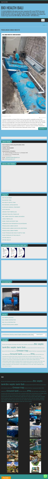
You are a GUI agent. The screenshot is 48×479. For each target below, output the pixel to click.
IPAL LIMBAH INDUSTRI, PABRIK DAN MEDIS (11, 34)
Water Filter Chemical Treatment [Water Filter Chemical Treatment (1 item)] (26, 401)
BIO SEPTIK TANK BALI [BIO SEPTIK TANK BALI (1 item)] (37, 347)
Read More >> (42, 128)
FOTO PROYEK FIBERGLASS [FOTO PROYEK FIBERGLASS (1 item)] (10, 351)
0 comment (42, 117)
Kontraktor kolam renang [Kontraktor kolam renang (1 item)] (36, 356)
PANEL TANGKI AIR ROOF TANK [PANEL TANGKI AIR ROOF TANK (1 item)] (15, 358)
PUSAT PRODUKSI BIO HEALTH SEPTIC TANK (13, 233)
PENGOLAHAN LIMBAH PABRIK (10, 230)
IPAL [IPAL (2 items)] (33, 354)
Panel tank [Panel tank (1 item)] (23, 358)
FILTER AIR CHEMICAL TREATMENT (11, 207)
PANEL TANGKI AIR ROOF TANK (10, 221)
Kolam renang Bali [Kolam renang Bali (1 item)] (28, 356)
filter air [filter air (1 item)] (3, 351)
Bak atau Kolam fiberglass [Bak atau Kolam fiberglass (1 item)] (7, 344)
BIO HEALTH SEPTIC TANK (9, 202)
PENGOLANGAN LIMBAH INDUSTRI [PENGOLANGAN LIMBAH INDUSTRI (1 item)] (33, 359)
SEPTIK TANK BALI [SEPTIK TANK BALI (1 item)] (7, 362)
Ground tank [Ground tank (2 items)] (16, 354)
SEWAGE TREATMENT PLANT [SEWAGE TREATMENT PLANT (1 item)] (17, 362)
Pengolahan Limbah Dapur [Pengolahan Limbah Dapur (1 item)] (39, 358)
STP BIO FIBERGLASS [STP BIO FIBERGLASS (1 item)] (24, 364)
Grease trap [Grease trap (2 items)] (22, 350)
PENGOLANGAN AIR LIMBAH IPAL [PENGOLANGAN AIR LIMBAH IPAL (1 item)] (19, 359)
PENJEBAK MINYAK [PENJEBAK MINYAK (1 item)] (19, 361)
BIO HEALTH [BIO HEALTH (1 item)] (19, 344)
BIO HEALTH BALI (12, 7)
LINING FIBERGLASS (7, 218)
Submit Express (39, 334)
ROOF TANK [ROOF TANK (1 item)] (40, 361)
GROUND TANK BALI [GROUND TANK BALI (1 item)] (26, 354)
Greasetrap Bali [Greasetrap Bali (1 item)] (39, 351)
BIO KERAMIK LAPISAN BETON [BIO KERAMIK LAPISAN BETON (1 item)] (28, 344)
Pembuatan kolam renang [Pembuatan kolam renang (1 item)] (30, 358)
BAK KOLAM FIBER (7, 197)
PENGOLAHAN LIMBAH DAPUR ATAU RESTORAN (14, 228)
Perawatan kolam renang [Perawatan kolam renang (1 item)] (27, 361)
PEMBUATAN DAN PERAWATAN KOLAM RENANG (14, 223)
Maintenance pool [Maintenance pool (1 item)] (5, 358)
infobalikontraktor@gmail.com (13, 157)
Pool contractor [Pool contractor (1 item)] (34, 361)
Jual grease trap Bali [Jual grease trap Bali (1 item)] (21, 356)
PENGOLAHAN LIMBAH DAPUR (10, 226)
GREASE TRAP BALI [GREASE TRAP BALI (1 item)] (32, 351)
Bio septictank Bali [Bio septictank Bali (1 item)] (29, 347)
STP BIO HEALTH (6, 237)
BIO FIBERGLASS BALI (8, 317)
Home (44, 25)
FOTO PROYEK (6, 209)
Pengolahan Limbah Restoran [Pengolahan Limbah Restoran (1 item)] (7, 359)
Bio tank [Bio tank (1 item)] (43, 347)
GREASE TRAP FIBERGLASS (9, 211)
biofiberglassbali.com (10, 159)
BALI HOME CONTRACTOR (9, 320)
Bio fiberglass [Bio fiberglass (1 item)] (14, 344)
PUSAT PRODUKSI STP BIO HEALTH (11, 235)
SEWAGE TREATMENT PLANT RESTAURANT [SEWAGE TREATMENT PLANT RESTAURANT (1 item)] (10, 364)
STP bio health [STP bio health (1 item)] (30, 364)
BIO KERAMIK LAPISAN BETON (10, 204)
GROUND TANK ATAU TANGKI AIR (10, 214)
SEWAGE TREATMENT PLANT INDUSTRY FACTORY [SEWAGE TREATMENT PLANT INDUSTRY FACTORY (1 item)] (33, 362)
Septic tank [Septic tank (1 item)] (26, 398)
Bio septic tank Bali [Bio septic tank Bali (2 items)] (16, 347)
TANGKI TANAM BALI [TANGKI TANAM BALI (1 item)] (38, 364)
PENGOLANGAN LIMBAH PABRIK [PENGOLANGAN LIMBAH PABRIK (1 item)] (8, 361)
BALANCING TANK (6, 200)
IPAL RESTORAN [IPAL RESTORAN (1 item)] (38, 354)
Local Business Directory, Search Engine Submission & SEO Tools (17, 334)
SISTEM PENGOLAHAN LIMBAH (10, 324)
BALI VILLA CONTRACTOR (8, 322)
